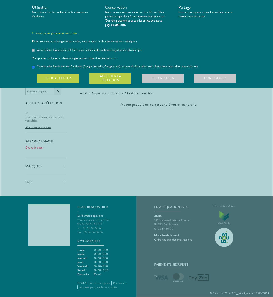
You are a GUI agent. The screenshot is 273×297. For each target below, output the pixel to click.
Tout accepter (58, 78)
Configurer (215, 78)
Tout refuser (163, 78)
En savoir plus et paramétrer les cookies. (54, 33)
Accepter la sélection (110, 78)
